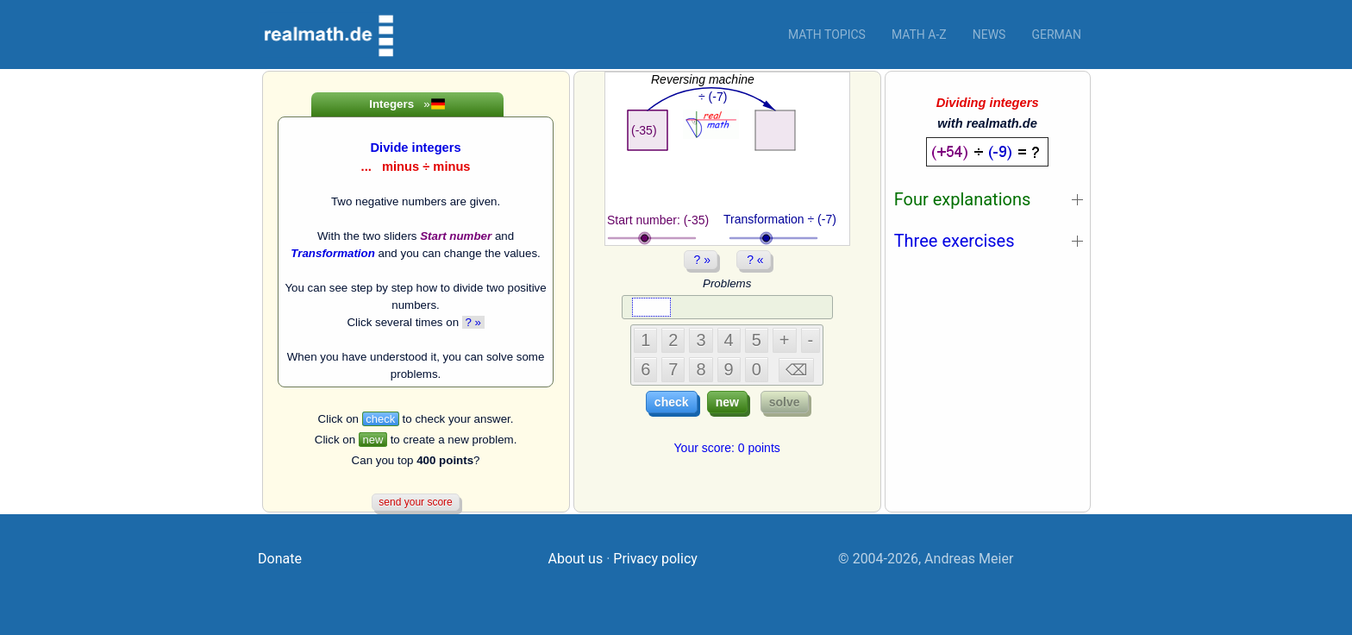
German (1056, 34)
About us (576, 558)
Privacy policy (655, 558)
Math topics (827, 34)
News (989, 34)
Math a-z (919, 34)
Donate (280, 558)
